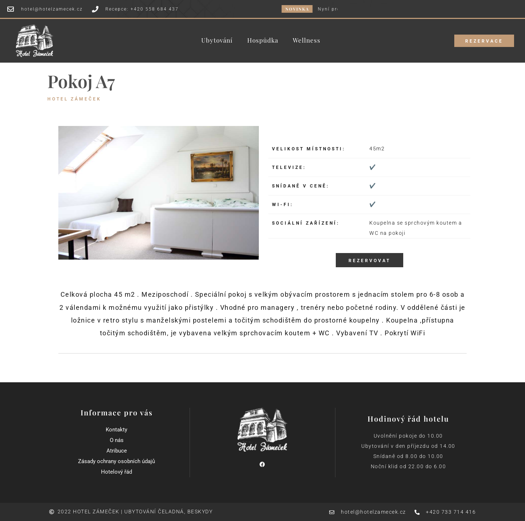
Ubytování (217, 40)
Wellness (306, 40)
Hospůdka (262, 40)
